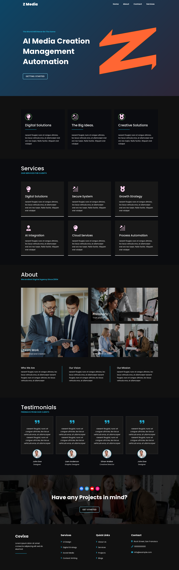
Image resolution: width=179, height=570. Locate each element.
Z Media (30, 4)
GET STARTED (90, 510)
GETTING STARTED (35, 76)
